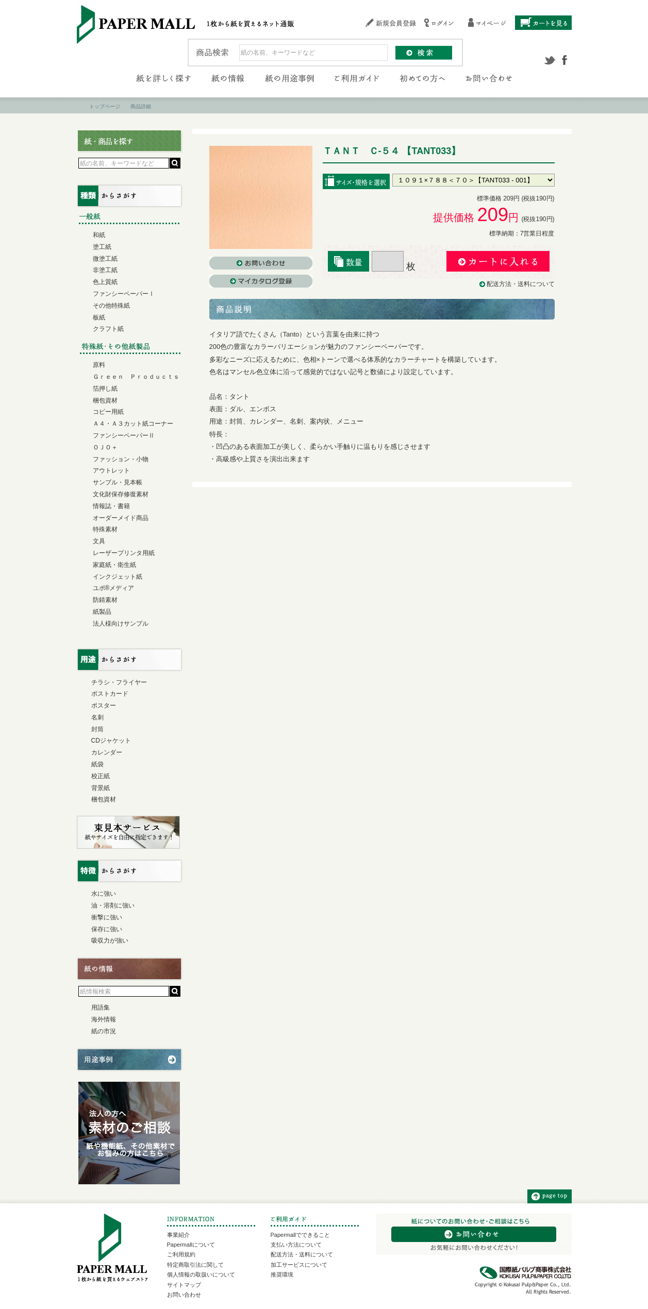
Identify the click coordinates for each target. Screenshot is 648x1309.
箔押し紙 (105, 388)
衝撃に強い (106, 917)
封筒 (97, 729)
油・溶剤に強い (113, 905)
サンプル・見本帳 (117, 482)
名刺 (97, 717)
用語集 (100, 1007)
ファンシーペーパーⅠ (124, 293)
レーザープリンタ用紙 (124, 553)
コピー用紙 (108, 411)
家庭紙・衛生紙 (114, 564)
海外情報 (103, 1019)
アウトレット (111, 470)
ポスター (103, 705)
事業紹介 (178, 1235)
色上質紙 (105, 282)
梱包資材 (105, 400)
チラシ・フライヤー (119, 682)
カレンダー (106, 752)
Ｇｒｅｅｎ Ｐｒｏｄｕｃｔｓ (136, 376)
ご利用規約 (181, 1254)
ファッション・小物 (120, 459)
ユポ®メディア (114, 588)
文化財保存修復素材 (120, 494)
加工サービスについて (299, 1265)
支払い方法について (296, 1244)
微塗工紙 (105, 258)
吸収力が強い (109, 940)
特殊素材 (105, 529)
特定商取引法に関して (195, 1265)
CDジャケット (111, 740)
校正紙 (100, 776)
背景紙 (100, 788)
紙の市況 (103, 1031)
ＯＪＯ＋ (105, 447)
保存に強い (106, 929)
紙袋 (97, 764)
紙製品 (102, 611)
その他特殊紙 (111, 305)
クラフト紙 (108, 328)
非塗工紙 (105, 270)
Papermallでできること (300, 1235)
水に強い (103, 893)
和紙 (99, 235)
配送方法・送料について (521, 284)
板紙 (99, 317)
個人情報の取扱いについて (201, 1274)
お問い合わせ (184, 1294)
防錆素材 (105, 599)
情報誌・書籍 (111, 506)
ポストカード (109, 693)
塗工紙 (102, 246)
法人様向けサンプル (120, 623)
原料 (99, 364)
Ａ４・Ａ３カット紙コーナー (133, 423)
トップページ (104, 106)
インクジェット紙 (117, 576)
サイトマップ (184, 1285)
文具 (99, 541)
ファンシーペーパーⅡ (124, 435)
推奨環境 (282, 1274)
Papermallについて (191, 1244)
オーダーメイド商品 (120, 518)
